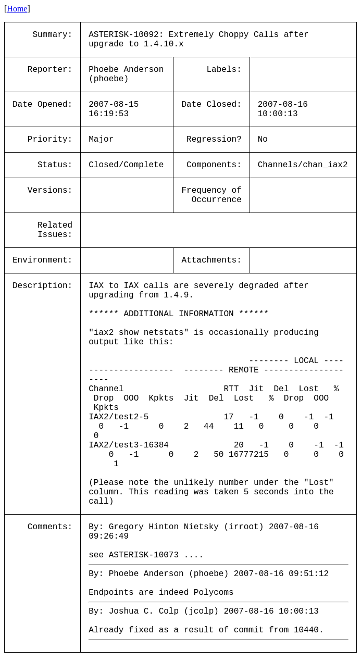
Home (17, 8)
